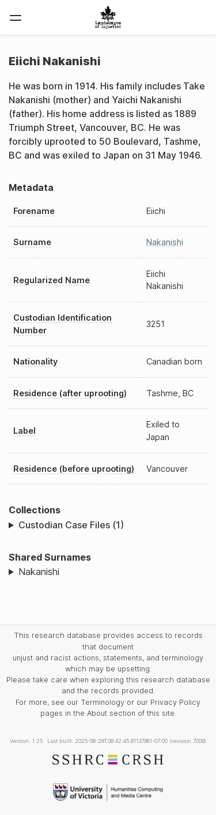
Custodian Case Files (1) (71, 525)
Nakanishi (164, 242)
